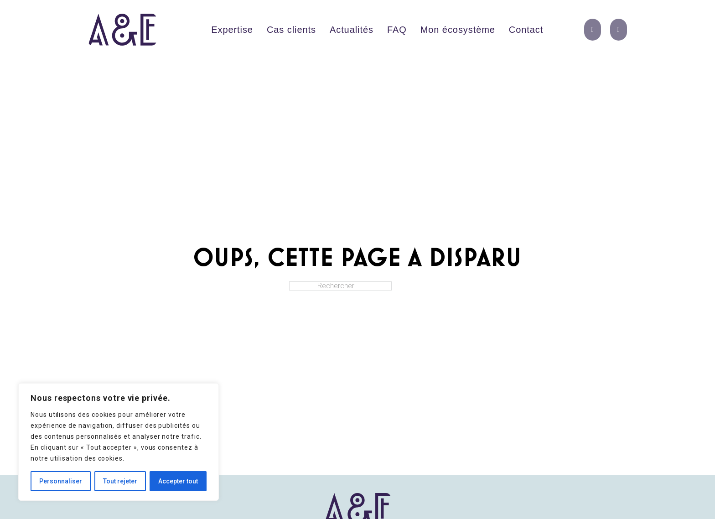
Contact (526, 30)
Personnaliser (60, 481)
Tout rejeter (120, 481)
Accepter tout (178, 481)
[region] (118, 442)
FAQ (397, 30)
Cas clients (291, 30)
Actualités (351, 30)
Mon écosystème (457, 30)
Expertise (232, 30)
